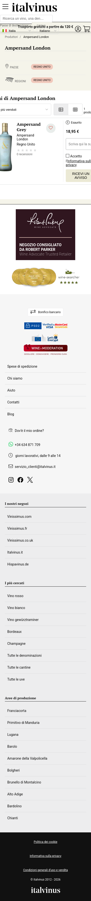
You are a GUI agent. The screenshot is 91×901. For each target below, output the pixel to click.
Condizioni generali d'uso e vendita (45, 870)
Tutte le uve (16, 679)
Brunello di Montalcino (24, 782)
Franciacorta (16, 711)
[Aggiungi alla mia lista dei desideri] (51, 128)
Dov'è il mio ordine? (29, 431)
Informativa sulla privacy (45, 856)
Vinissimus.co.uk (20, 540)
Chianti (12, 818)
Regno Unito (41, 66)
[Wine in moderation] (45, 350)
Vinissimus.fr (17, 528)
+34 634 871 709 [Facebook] (27, 445)
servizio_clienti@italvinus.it (35, 467)
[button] (78, 29)
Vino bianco (16, 608)
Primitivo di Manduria (23, 723)
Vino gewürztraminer (23, 620)
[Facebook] (21, 481)
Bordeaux (14, 632)
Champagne (16, 644)
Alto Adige (15, 794)
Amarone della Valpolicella (27, 758)
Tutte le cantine (19, 667)
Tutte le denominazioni (24, 655)
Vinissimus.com (19, 517)
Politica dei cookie (45, 842)
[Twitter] (31, 481)
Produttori (11, 37)
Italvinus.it (15, 552)
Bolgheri (13, 770)
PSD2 (33, 325)
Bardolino (14, 806)
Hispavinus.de (18, 564)
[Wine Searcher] (45, 277)
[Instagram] (12, 481)
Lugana (12, 735)
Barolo (12, 746)
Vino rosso (15, 596)
